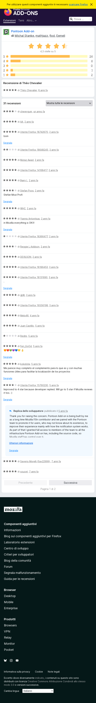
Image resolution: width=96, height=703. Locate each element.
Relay (8, 637)
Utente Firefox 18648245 (34, 149)
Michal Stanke (24, 35)
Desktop (10, 596)
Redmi (23, 336)
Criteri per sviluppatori (19, 554)
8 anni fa (43, 90)
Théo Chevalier (28, 90)
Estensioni (9, 20)
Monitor (9, 643)
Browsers (10, 625)
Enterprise (11, 608)
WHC (23, 208)
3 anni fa (53, 267)
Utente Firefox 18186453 (34, 267)
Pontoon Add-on (22, 31)
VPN (7, 631)
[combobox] (80, 19)
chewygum (26, 111)
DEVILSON (25, 256)
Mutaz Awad (27, 160)
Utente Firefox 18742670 (34, 132)
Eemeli (60, 35)
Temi (21, 20)
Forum (8, 566)
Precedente (25, 482)
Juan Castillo (27, 325)
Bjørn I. (24, 180)
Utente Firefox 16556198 (34, 305)
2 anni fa (29, 121)
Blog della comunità (17, 560)
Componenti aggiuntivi (20, 524)
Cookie (39, 671)
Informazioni (12, 530)
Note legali (54, 671)
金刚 (22, 295)
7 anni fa (56, 461)
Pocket (9, 649)
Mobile (8, 602)
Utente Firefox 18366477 (34, 236)
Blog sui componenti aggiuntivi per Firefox (32, 536)
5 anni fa (40, 325)
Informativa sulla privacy (17, 671)
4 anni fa (34, 315)
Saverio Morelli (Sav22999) (35, 461)
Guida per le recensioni (19, 579)
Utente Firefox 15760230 (34, 385)
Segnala (7, 142)
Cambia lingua (11, 690)
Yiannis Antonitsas (30, 218)
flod (52, 35)
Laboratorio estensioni (19, 542)
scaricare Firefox (78, 4)
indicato (39, 677)
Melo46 (24, 315)
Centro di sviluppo (16, 548)
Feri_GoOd (26, 346)
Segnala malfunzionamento (22, 572)
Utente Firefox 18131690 (34, 277)
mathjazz (42, 35)
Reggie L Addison (29, 246)
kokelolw (25, 364)
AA (21, 121)
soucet (24, 471)
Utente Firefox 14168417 (33, 170)
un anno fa (39, 111)
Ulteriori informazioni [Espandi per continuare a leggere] (21, 443)
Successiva (70, 482)
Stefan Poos (27, 190)
